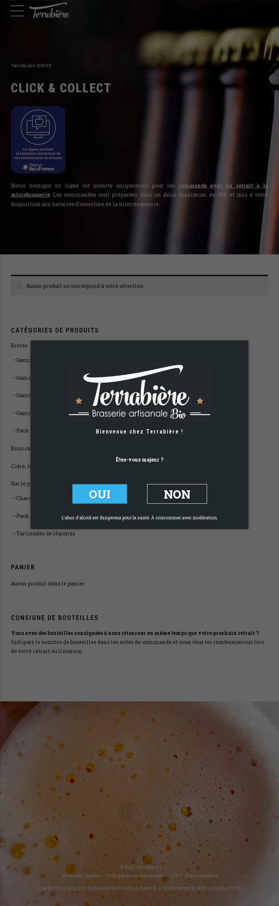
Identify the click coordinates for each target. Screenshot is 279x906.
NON (177, 494)
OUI (99, 494)
